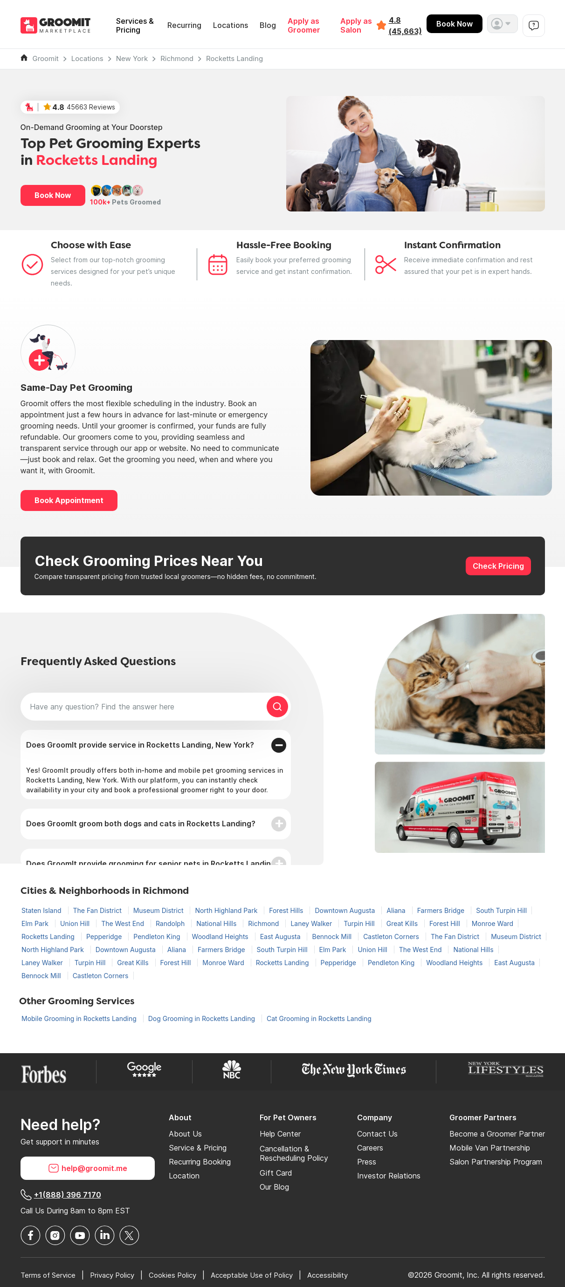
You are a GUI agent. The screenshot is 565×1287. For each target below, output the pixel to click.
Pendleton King (157, 936)
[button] (502, 24)
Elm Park (35, 923)
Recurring (184, 25)
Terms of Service (50, 1275)
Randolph (171, 923)
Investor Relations (388, 1175)
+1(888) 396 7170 (61, 1194)
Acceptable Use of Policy (267, 1275)
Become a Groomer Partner (497, 1133)
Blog (268, 25)
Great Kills (403, 923)
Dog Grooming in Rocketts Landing (202, 1018)
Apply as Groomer (304, 25)
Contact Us (377, 1133)
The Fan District (98, 910)
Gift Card (276, 1173)
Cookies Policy (183, 1275)
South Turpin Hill (501, 910)
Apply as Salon (356, 25)
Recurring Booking (200, 1161)
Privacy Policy (118, 1275)
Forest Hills (287, 910)
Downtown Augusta (346, 910)
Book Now (454, 23)
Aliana (396, 910)
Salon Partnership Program (495, 1161)
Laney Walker (312, 923)
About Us (185, 1133)
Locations (230, 25)
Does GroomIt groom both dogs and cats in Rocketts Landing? (140, 823)
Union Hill (75, 923)
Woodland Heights (221, 936)
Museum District (159, 910)
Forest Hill (445, 923)
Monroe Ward (492, 923)
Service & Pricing (198, 1147)
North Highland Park (227, 910)
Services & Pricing (135, 25)
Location (184, 1175)
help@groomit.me (87, 1168)
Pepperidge (105, 936)
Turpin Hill (360, 923)
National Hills (217, 923)
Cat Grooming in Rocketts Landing (319, 1018)
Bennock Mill (332, 936)
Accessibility (347, 1275)
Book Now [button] (52, 195)
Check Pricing (498, 566)
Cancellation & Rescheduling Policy (294, 1153)
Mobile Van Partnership (489, 1147)
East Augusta (281, 936)
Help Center (280, 1133)
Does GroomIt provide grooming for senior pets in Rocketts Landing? (153, 863)
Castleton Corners (392, 936)
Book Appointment (68, 500)
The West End (123, 923)
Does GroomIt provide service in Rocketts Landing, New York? (140, 744)
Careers (370, 1147)
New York (132, 58)
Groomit (46, 58)
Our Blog (274, 1187)
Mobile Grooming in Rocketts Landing (79, 1018)
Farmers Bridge (442, 910)
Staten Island (42, 910)
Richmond (176, 58)
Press (366, 1161)
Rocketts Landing (234, 58)
